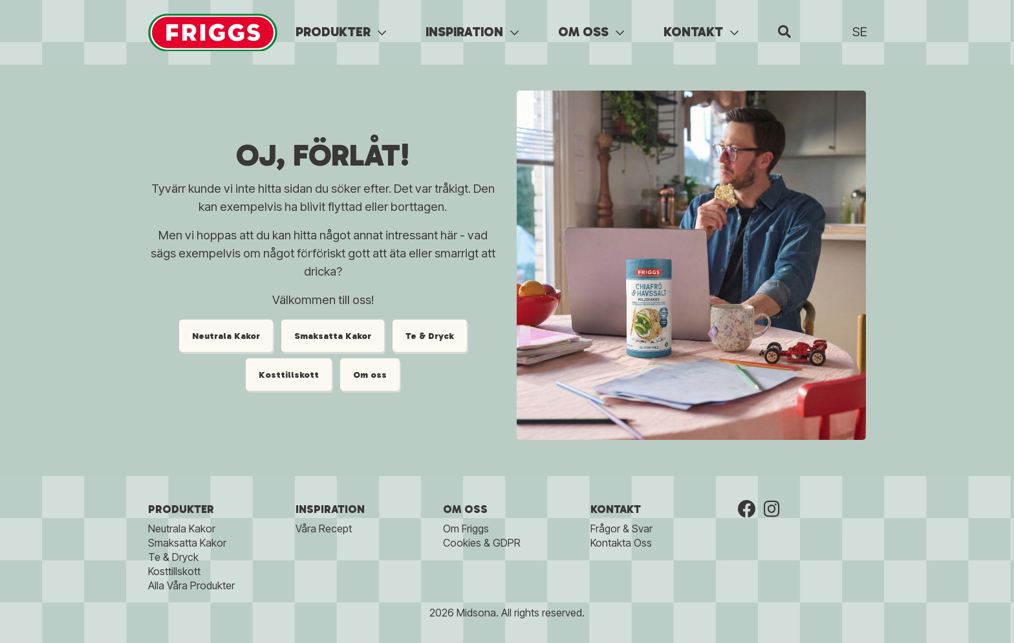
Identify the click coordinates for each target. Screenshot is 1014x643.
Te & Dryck (429, 336)
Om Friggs (466, 528)
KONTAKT (701, 31)
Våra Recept (324, 528)
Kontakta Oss (621, 542)
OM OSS (591, 31)
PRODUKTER (341, 31)
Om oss (370, 374)
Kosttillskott (289, 374)
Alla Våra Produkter (191, 585)
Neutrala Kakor (226, 336)
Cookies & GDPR (482, 542)
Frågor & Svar (621, 528)
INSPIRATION (472, 31)
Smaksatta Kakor (332, 336)
